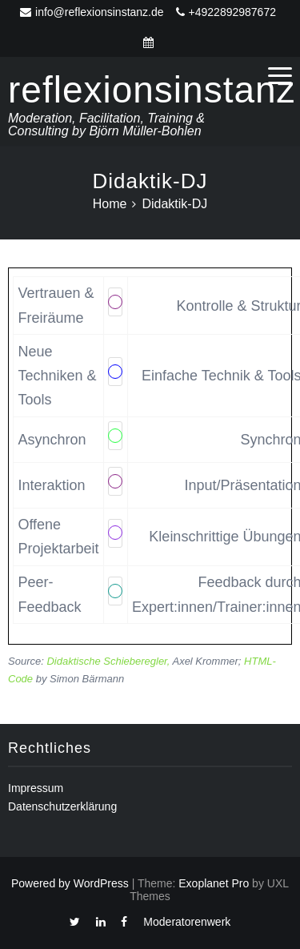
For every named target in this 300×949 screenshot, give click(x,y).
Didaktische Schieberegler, (108, 661)
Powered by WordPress (70, 883)
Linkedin (101, 925)
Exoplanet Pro (213, 883)
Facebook (124, 925)
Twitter (75, 925)
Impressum (35, 788)
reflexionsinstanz (152, 90)
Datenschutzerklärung (62, 806)
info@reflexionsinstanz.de (92, 12)
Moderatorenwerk (186, 921)
